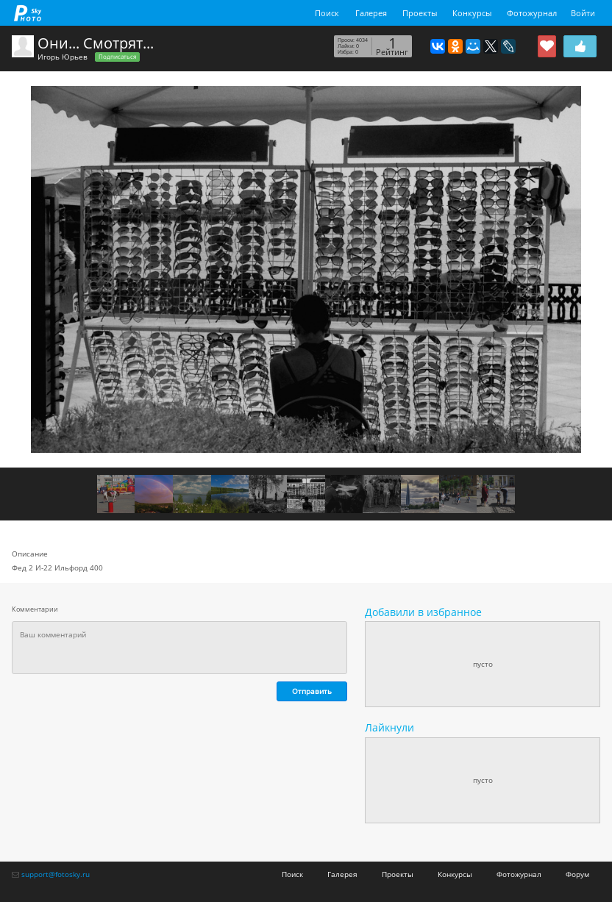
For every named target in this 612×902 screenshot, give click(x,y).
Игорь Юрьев (63, 56)
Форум (577, 874)
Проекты (419, 12)
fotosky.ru (28, 13)
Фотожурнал (532, 12)
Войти (583, 12)
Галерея (371, 12)
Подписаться (117, 56)
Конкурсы (471, 12)
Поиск (327, 12)
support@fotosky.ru (55, 874)
